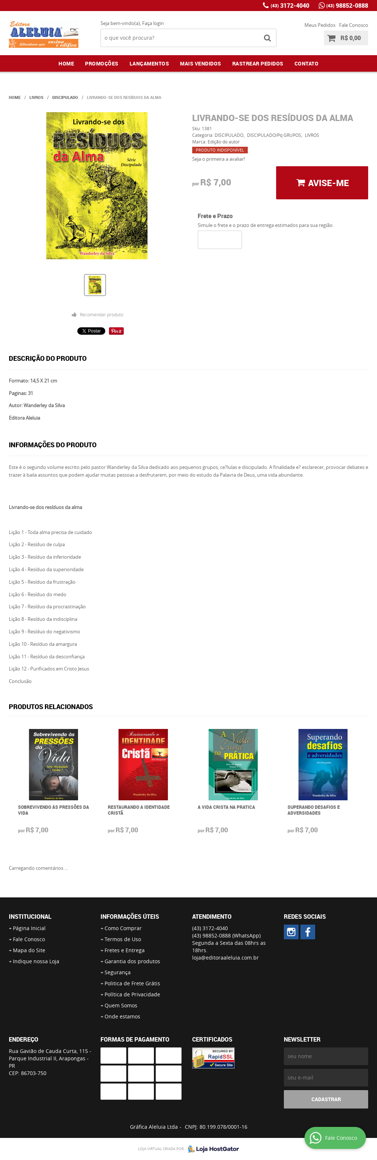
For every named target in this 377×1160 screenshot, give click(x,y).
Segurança (118, 972)
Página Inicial (29, 928)
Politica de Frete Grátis (132, 983)
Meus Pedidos (319, 25)
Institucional (30, 916)
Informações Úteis (130, 916)
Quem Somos (121, 1005)
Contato (307, 63)
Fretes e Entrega (125, 950)
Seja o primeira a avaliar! (218, 159)
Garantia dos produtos (132, 961)
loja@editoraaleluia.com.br (225, 957)
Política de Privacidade (132, 994)
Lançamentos (149, 63)
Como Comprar (123, 928)
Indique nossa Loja (36, 961)
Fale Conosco (353, 25)
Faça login (153, 23)
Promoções (102, 63)
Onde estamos (122, 1016)
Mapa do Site (29, 950)
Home (66, 63)
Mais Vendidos (200, 63)
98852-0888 (347, 5)
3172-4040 (290, 5)
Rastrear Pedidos (257, 63)
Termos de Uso (123, 939)
